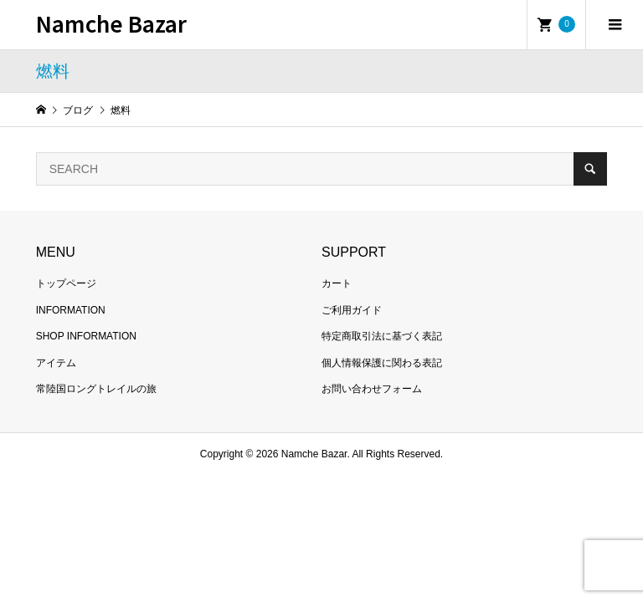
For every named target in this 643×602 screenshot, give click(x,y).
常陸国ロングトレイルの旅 (96, 389)
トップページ (66, 283)
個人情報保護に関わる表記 (382, 363)
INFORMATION (70, 310)
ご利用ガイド (352, 310)
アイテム (56, 363)
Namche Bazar (111, 23)
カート (337, 283)
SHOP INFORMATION (86, 336)
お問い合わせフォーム (372, 389)
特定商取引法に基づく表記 (382, 336)
